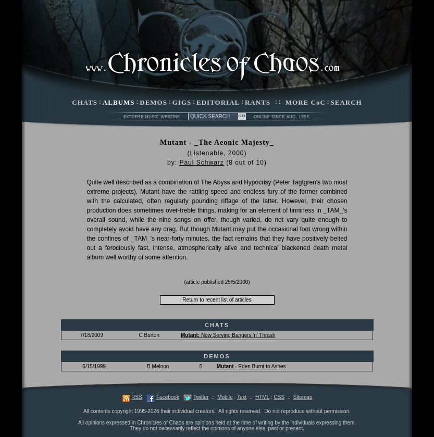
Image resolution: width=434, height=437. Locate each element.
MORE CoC (306, 102)
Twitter (200, 397)
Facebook (167, 397)
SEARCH (346, 102)
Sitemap (303, 397)
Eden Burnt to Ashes (251, 366)
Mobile (224, 397)
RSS (136, 397)
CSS (279, 397)
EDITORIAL (218, 102)
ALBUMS (119, 102)
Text (241, 397)
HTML (262, 397)
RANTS (257, 102)
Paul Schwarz (201, 162)
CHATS (84, 102)
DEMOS (153, 102)
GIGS (182, 102)
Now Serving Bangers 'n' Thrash (228, 335)
